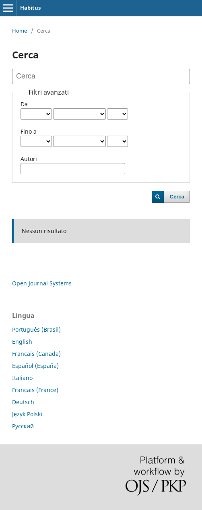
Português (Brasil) (36, 329)
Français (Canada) (36, 353)
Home (19, 30)
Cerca (177, 197)
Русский (23, 426)
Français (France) (35, 390)
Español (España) (35, 366)
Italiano (22, 378)
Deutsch (23, 402)
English (22, 341)
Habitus (30, 7)
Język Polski (27, 414)
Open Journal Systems (42, 283)
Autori (29, 159)
